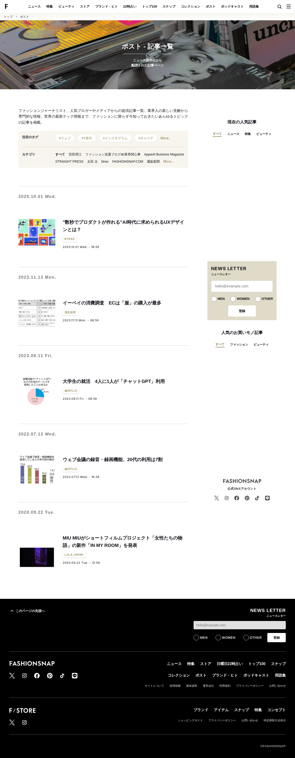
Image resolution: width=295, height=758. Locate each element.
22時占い (130, 6)
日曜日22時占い (230, 664)
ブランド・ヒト (106, 6)
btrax (105, 161)
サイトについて (154, 685)
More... (166, 138)
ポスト (210, 6)
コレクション (190, 6)
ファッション (239, 344)
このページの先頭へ (27, 611)
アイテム (221, 710)
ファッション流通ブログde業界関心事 (113, 154)
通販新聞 (153, 161)
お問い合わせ (277, 685)
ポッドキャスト (232, 6)
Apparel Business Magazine (164, 154)
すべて (60, 154)
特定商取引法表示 (275, 720)
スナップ (168, 6)
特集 (49, 6)
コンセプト (276, 710)
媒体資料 (191, 685)
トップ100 (149, 6)
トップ (8, 16)
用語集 (254, 6)
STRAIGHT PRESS (69, 161)
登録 (242, 311)
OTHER (267, 299)
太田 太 (92, 161)
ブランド (201, 710)
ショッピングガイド (190, 720)
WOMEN (243, 299)
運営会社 (208, 685)
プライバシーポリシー (250, 685)
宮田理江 (75, 154)
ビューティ (66, 6)
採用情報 (175, 685)
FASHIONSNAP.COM (127, 161)
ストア (85, 6)
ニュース (34, 6)
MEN (221, 299)
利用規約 (224, 685)
